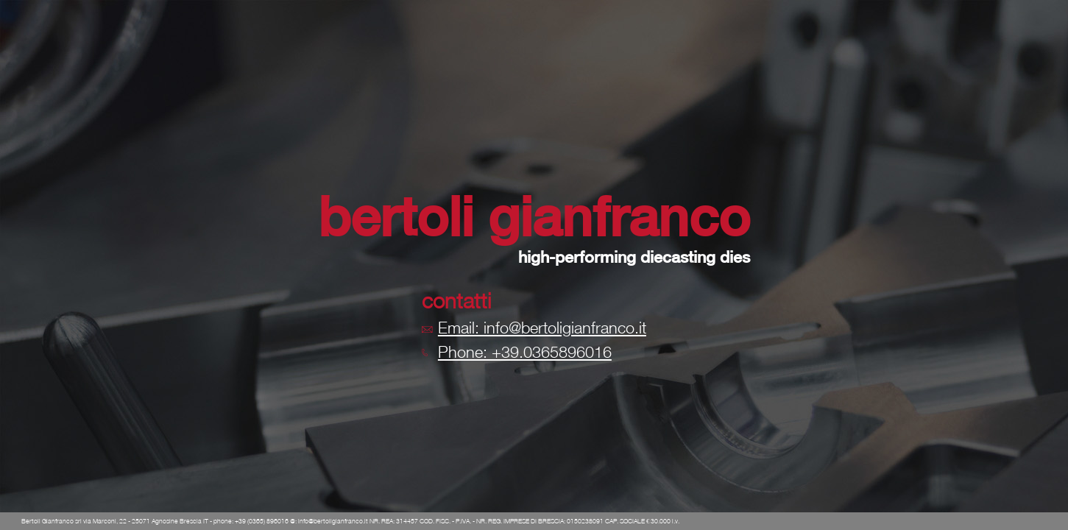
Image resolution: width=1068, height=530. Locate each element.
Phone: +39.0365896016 (525, 351)
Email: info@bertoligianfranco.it (542, 327)
